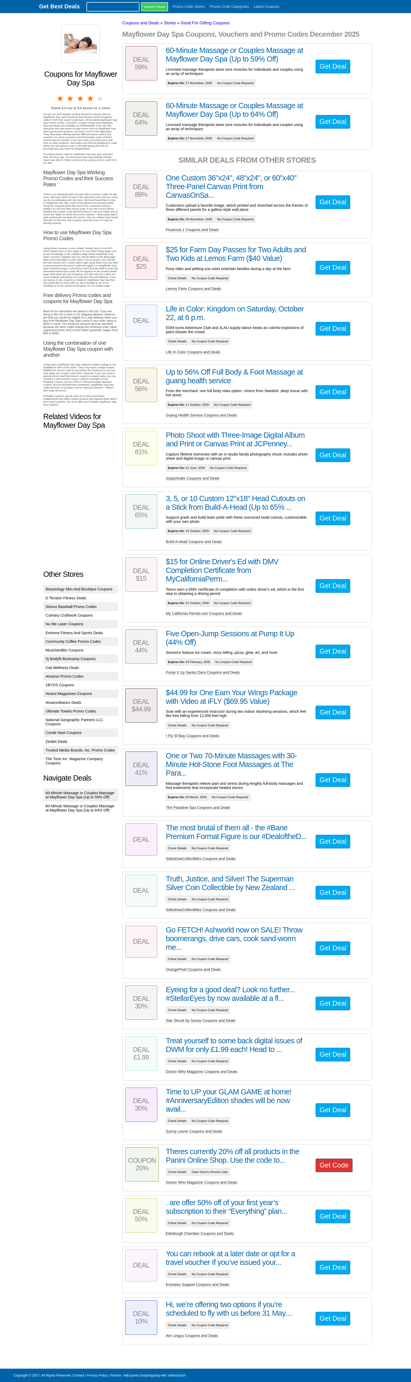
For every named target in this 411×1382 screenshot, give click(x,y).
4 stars (91, 98)
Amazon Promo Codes (65, 676)
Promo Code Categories (229, 6)
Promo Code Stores (189, 6)
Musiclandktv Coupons (65, 650)
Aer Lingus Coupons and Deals (192, 1336)
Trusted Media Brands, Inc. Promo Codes (80, 750)
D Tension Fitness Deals (66, 598)
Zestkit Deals (56, 741)
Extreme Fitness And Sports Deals (74, 633)
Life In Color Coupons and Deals (193, 352)
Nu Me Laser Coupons (64, 624)
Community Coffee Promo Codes (73, 641)
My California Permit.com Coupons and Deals (204, 613)
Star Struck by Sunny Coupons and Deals (201, 1020)
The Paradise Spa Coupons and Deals (198, 807)
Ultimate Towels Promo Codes (71, 711)
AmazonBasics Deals (63, 702)
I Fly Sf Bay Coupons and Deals (192, 736)
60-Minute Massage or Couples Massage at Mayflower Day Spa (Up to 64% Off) (80, 808)
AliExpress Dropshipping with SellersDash (154, 1375)
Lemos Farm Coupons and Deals (193, 289)
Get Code (334, 1165)
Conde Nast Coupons (64, 733)
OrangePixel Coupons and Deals (193, 969)
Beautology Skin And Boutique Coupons (79, 589)
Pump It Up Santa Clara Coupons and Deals (203, 672)
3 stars (81, 98)
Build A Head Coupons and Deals (194, 542)
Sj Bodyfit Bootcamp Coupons (71, 659)
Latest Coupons (266, 6)
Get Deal (333, 66)
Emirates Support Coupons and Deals (197, 1284)
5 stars (101, 98)
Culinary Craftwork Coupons (69, 615)
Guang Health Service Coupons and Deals (201, 415)
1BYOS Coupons (60, 685)
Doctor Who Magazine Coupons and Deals (201, 1072)
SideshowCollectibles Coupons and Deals (201, 859)
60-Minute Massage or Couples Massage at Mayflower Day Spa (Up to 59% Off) (80, 795)
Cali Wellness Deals (62, 668)
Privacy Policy (97, 1375)
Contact (78, 1375)
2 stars (70, 98)
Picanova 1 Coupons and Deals (192, 230)
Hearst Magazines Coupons (69, 694)
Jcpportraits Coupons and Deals (193, 478)
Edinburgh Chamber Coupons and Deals (200, 1233)
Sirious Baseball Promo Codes (71, 607)
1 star (61, 98)
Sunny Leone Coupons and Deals (194, 1131)
